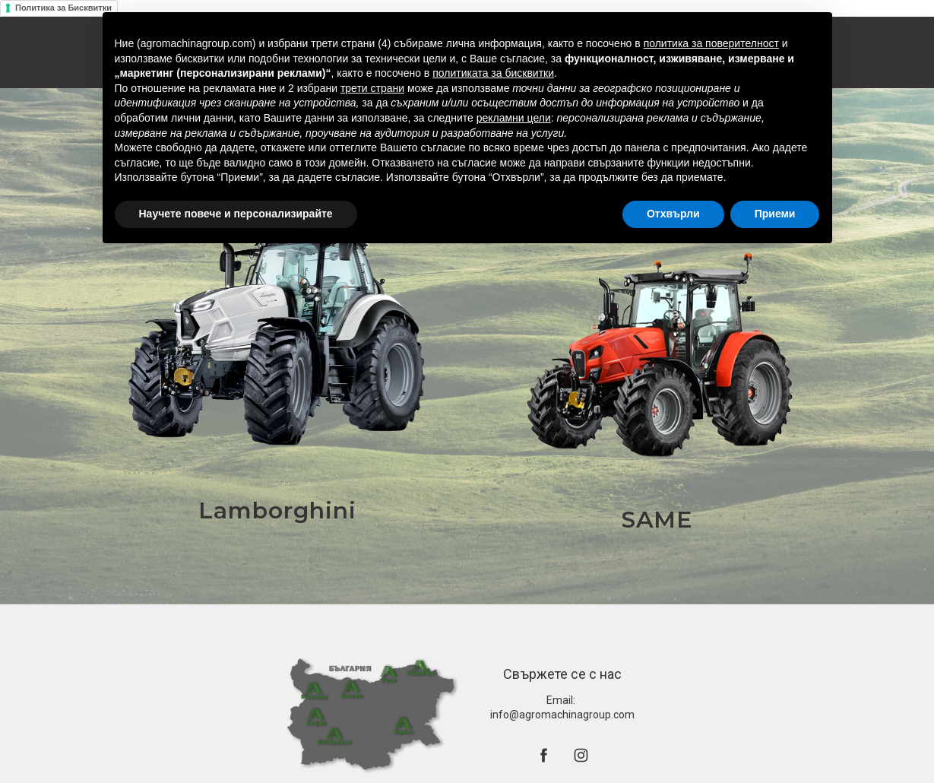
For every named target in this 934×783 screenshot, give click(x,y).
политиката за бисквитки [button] (493, 73)
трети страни (372, 88)
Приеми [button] (775, 214)
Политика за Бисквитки (63, 7)
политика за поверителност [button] (711, 43)
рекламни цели (513, 118)
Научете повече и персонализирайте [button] (236, 214)
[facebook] (543, 755)
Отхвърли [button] (673, 214)
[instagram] (580, 755)
